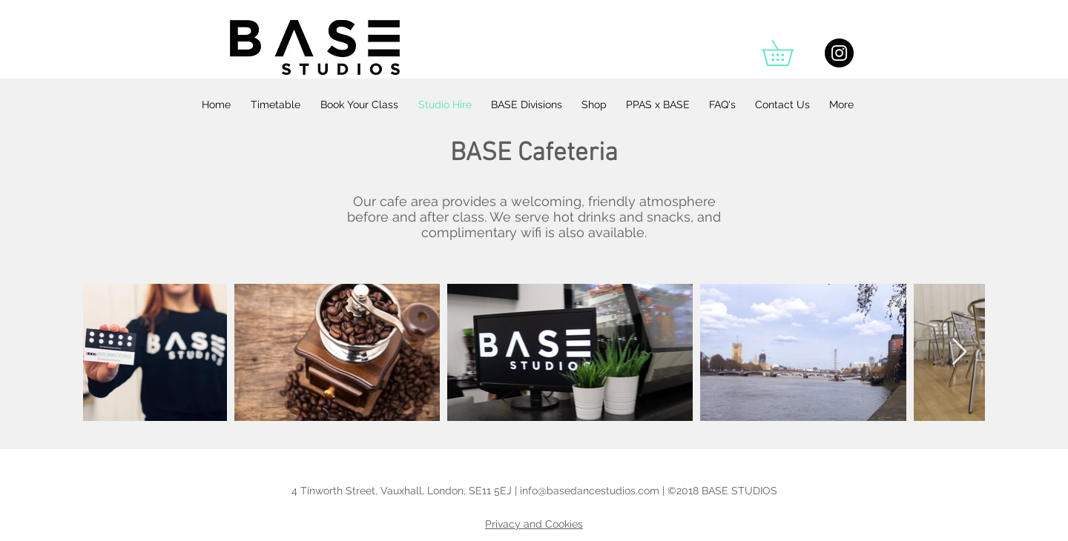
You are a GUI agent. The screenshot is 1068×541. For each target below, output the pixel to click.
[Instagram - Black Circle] (839, 53)
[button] (790, 53)
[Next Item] (959, 352)
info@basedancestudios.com (589, 491)
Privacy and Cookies (534, 524)
